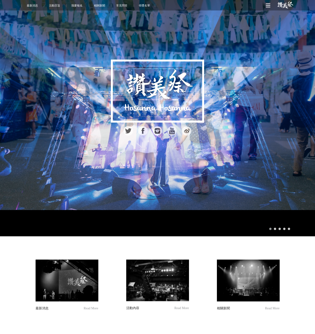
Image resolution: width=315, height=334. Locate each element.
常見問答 (121, 5)
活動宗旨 (54, 5)
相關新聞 (99, 5)
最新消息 (32, 5)
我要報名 (77, 5)
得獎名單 (144, 5)
